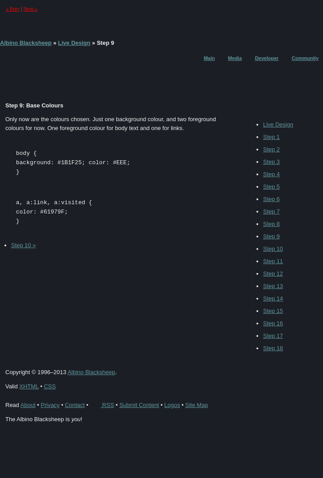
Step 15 (273, 311)
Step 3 (271, 161)
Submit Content (139, 405)
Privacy (50, 405)
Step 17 (273, 335)
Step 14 (273, 298)
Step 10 (273, 248)
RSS (102, 405)
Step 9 (271, 236)
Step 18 (273, 348)
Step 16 (273, 323)
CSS (50, 386)
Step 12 (273, 273)
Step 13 (273, 286)
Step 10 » (23, 245)
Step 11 (273, 261)
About (27, 405)
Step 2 (271, 149)
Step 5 (271, 186)
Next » (30, 9)
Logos (172, 405)
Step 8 (271, 224)
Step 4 (271, 174)
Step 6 (271, 199)
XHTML (29, 386)
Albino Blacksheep (25, 43)
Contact (75, 405)
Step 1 (271, 137)
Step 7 (271, 211)
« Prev (13, 9)
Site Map (196, 405)
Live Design (74, 43)
